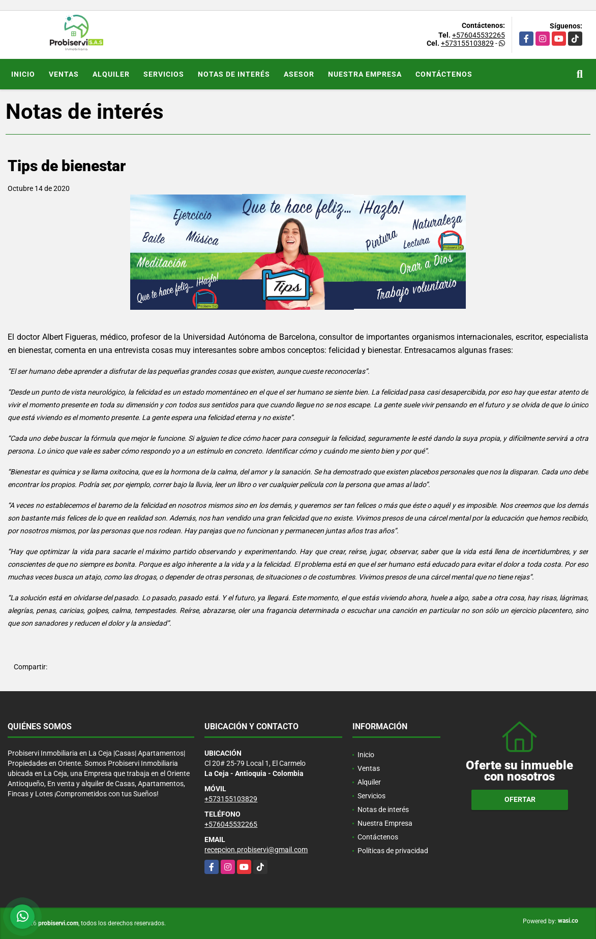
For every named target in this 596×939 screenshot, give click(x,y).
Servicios (163, 74)
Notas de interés (234, 74)
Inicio (23, 74)
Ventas (64, 74)
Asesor (299, 74)
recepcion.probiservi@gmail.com (256, 850)
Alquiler (111, 74)
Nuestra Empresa (365, 74)
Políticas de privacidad (392, 851)
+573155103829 (467, 43)
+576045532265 (478, 35)
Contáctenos (443, 74)
